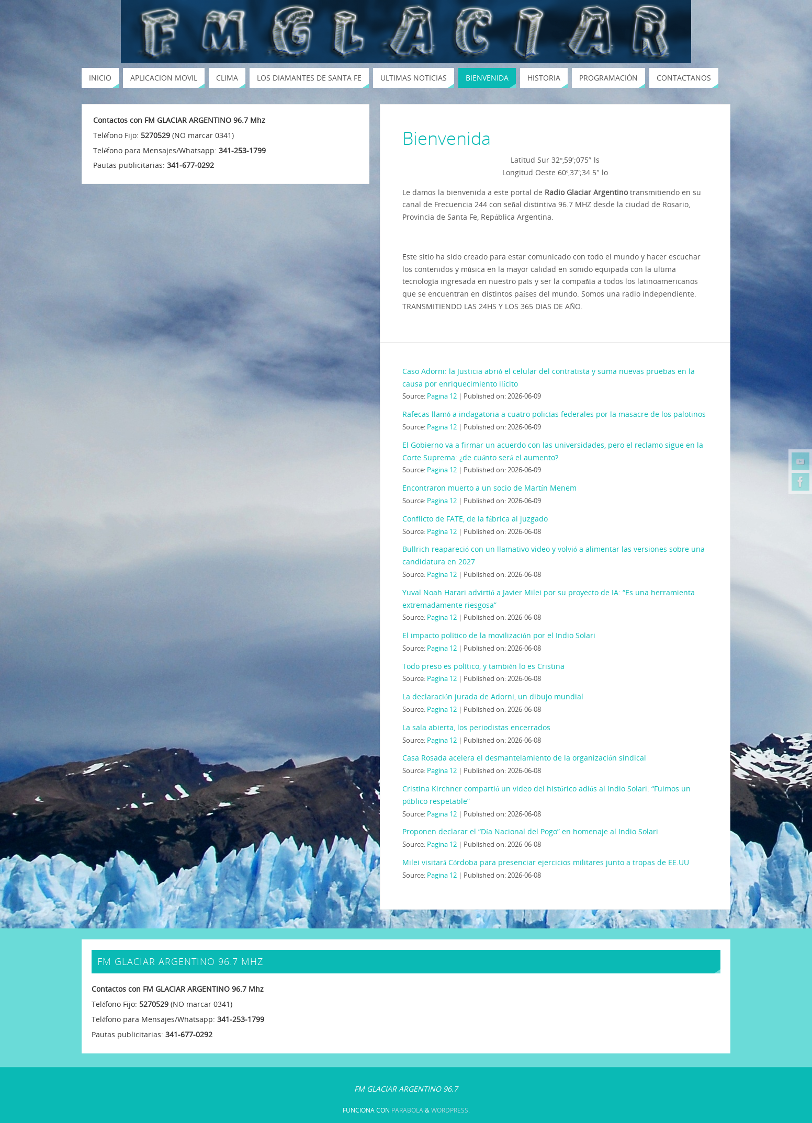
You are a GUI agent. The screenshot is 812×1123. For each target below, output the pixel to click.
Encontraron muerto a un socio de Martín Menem (489, 488)
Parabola (407, 1110)
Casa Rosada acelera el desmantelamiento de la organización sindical (524, 758)
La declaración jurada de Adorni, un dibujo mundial (492, 696)
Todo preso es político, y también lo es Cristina (483, 666)
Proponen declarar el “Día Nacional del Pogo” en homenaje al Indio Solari (530, 831)
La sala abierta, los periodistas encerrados (476, 727)
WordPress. (450, 1110)
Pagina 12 (442, 396)
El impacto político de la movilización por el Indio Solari (498, 635)
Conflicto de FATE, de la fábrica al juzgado (475, 519)
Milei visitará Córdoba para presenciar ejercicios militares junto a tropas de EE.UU (545, 862)
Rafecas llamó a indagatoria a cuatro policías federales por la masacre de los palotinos (554, 414)
